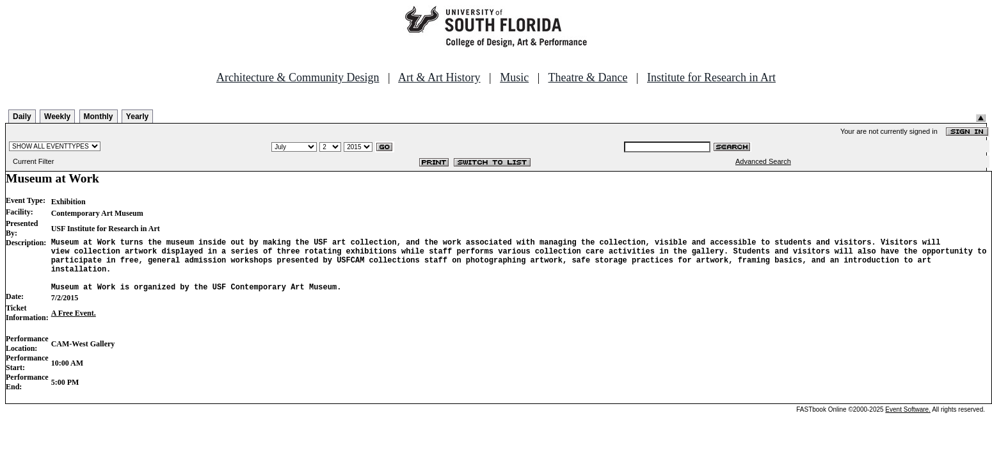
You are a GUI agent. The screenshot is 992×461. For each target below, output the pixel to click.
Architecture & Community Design (297, 77)
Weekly (57, 116)
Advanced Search (763, 161)
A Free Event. (73, 324)
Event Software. (908, 421)
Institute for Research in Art (711, 77)
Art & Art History (439, 77)
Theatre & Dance (587, 77)
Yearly (137, 116)
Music (514, 77)
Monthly (98, 116)
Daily (22, 116)
